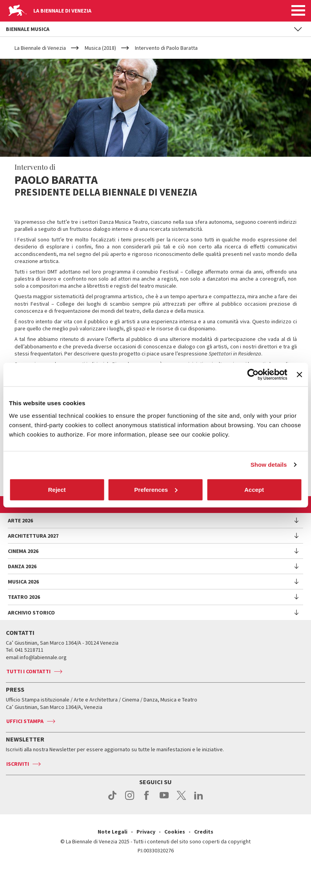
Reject (56, 489)
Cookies (174, 831)
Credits (203, 831)
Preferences (155, 489)
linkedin (199, 799)
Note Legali (112, 831)
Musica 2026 (23, 581)
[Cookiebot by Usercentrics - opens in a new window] (253, 375)
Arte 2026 (20, 520)
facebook (147, 799)
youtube (164, 799)
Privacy (145, 831)
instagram (130, 799)
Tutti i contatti (28, 671)
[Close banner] (299, 374)
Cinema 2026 (23, 551)
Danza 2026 (22, 566)
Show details (269, 464)
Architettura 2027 (33, 535)
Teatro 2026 (24, 596)
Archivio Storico (31, 612)
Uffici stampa (25, 721)
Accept (254, 489)
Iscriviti (17, 763)
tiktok (112, 799)
